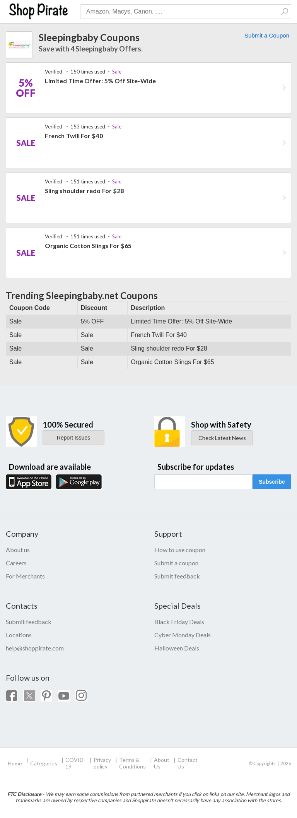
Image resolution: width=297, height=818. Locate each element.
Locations (19, 634)
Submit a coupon (176, 562)
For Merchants (25, 576)
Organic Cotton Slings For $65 (88, 245)
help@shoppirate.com (35, 648)
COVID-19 (75, 763)
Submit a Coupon (266, 35)
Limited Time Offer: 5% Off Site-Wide (100, 80)
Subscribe (272, 482)
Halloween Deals (176, 648)
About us (18, 549)
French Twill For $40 (74, 135)
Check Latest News (222, 438)
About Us (161, 763)
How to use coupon (179, 549)
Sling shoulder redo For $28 (84, 190)
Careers (16, 562)
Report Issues (73, 438)
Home (15, 763)
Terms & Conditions (132, 763)
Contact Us (188, 763)
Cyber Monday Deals (182, 634)
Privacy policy (102, 763)
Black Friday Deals (179, 621)
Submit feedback (177, 576)
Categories (43, 763)
